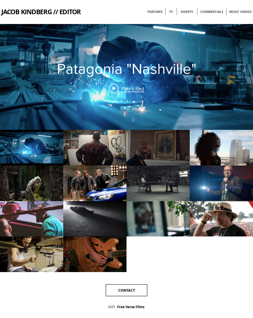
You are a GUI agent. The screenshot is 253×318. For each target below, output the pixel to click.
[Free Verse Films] (130, 307)
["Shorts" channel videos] (126, 201)
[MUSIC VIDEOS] (240, 12)
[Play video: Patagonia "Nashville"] (126, 88)
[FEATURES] (155, 12)
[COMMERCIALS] (211, 12)
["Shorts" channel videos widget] (126, 148)
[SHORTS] (187, 12)
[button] (126, 290)
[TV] (171, 12)
